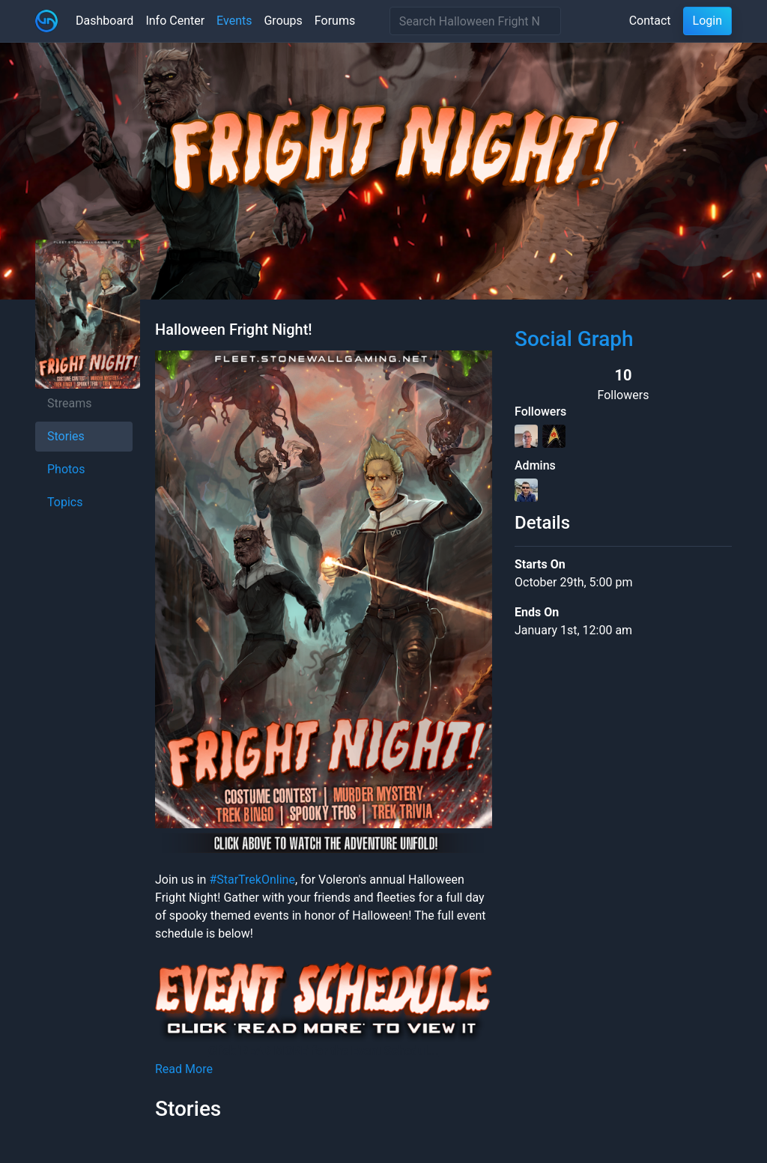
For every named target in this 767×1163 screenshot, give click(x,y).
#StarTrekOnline (251, 879)
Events (234, 20)
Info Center (174, 20)
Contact (650, 20)
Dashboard (104, 20)
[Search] (475, 21)
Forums (335, 20)
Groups (283, 20)
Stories (66, 436)
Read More (184, 1069)
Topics (64, 502)
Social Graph (574, 339)
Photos (66, 469)
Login (707, 20)
